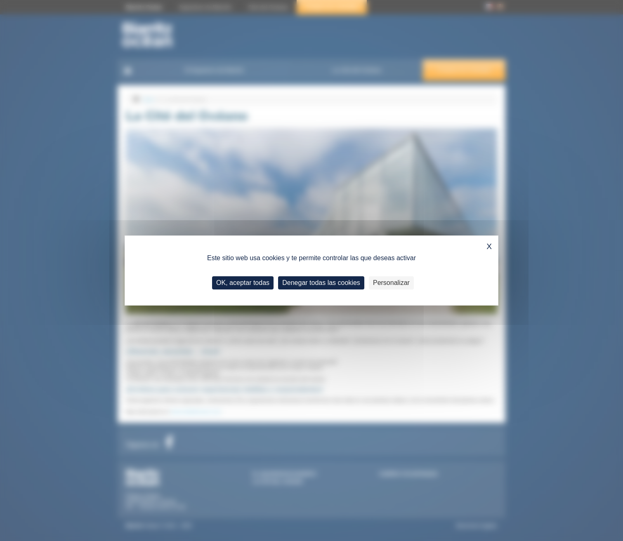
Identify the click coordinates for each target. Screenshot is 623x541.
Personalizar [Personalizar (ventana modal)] (391, 282)
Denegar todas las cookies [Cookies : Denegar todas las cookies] (321, 282)
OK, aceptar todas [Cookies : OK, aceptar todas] (242, 282)
